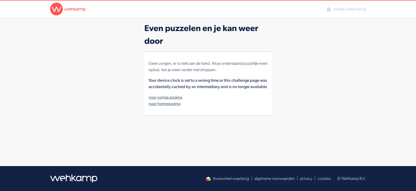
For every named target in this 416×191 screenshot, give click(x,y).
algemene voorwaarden (274, 178)
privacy (306, 178)
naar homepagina (164, 103)
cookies (324, 178)
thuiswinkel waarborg (227, 178)
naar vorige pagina (165, 97)
